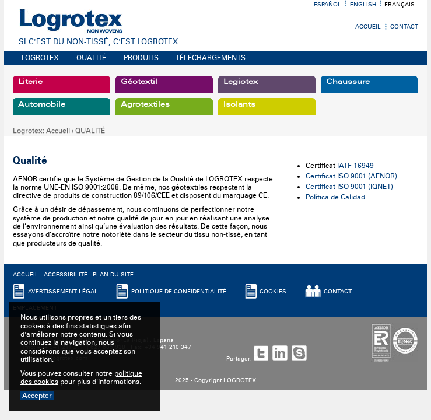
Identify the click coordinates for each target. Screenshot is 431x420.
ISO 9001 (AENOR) (367, 176)
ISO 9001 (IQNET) (365, 187)
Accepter (37, 395)
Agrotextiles (145, 104)
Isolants (239, 104)
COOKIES (273, 291)
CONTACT (338, 291)
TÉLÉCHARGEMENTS (211, 58)
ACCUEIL (25, 274)
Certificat (320, 176)
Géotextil (139, 82)
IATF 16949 (355, 166)
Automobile (41, 104)
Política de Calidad (335, 197)
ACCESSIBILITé (65, 274)
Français (399, 4)
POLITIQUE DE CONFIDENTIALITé (178, 291)
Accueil (368, 26)
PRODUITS (141, 58)
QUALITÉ (91, 58)
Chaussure (348, 82)
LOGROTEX (40, 58)
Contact (404, 26)
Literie (30, 82)
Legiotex (240, 82)
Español (327, 4)
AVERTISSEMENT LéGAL (63, 291)
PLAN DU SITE (113, 274)
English (363, 4)
